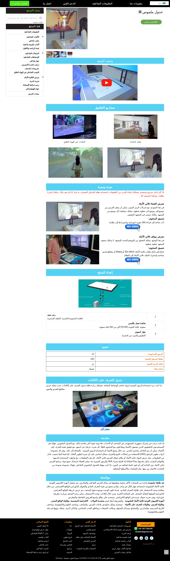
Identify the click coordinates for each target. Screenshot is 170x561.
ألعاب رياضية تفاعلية (123, 541)
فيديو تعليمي (91, 529)
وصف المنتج (105, 61)
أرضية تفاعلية (43, 541)
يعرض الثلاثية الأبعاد (31, 77)
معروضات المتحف (32, 68)
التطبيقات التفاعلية (31, 32)
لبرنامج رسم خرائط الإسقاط (37, 552)
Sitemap (59, 558)
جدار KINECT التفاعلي (39, 533)
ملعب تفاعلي (34, 40)
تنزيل (94, 544)
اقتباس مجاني (19, 3)
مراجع (69, 548)
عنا (71, 525)
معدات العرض (33, 94)
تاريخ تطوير (67, 537)
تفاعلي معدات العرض (122, 552)
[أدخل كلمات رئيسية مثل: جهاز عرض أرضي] (22, 18)
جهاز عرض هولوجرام (40, 529)
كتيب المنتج (67, 541)
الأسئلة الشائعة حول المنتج (85, 525)
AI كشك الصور (42, 525)
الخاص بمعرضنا (66, 544)
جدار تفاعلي (43, 544)
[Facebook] (151, 538)
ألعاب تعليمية (43, 537)
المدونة (69, 552)
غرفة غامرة (126, 533)
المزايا (69, 533)
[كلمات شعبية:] (41, 18)
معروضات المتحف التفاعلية (120, 525)
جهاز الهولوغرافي (32, 88)
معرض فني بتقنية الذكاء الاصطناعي (117, 529)
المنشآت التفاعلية (32, 53)
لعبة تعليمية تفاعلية (123, 537)
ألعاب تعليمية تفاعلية (31, 44)
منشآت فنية (126, 544)
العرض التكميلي (89, 541)
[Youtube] (141, 538)
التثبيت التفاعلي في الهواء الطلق (26, 72)
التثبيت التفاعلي (42, 548)
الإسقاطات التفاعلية (31, 57)
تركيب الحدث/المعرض (30, 64)
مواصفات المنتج (89, 533)
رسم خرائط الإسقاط (31, 85)
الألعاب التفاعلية (33, 37)
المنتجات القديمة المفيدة (86, 548)
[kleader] (144, 530)
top (166, 552)
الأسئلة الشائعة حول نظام (86, 537)
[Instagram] (146, 538)
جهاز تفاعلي (34, 61)
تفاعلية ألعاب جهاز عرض (121, 548)
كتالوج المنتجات (145, 524)
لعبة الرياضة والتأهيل (31, 48)
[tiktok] (136, 538)
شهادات (69, 529)
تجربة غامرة (34, 81)
